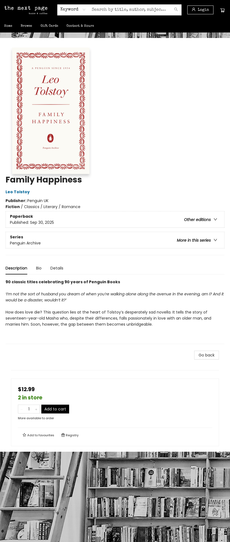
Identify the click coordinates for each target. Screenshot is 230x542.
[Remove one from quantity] (21, 409)
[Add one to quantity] (36, 409)
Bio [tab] (39, 268)
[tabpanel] (115, 311)
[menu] (115, 26)
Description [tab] (16, 268)
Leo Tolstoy (18, 192)
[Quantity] (29, 409)
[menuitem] (8, 26)
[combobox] (73, 9)
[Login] (200, 10)
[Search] (176, 9)
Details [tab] (56, 268)
